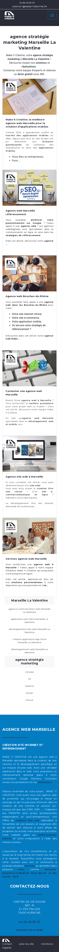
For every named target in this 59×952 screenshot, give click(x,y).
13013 (15, 876)
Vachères (50, 869)
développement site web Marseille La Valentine (29, 631)
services (30, 865)
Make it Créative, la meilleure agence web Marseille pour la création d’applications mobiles (27, 123)
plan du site (26, 943)
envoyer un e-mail (29, 930)
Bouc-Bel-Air (39, 873)
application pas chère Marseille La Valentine (29, 620)
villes (21, 869)
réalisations (45, 782)
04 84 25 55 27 (27, 3)
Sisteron (29, 686)
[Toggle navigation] (52, 15)
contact (7, 943)
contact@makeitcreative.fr (29, 6)
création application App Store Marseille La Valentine (30, 641)
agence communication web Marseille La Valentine (29, 610)
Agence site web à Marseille (24, 476)
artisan (29, 693)
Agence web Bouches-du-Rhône (27, 296)
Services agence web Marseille (26, 558)
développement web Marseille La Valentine (29, 651)
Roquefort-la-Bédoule (15, 873)
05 (29, 679)
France (29, 700)
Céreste (29, 672)
